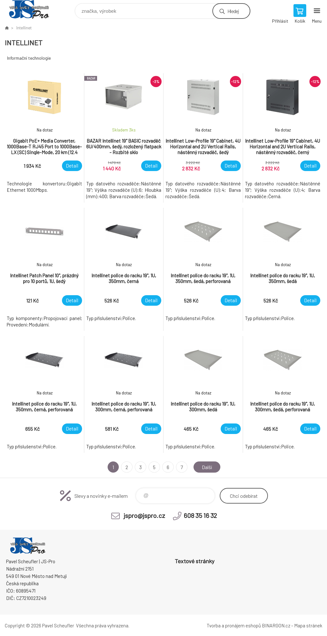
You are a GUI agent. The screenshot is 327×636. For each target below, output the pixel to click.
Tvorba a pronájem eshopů (234, 625)
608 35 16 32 (200, 515)
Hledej (233, 11)
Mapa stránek (308, 625)
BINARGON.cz (276, 625)
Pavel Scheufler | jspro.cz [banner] (33, 9)
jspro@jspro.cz (144, 515)
